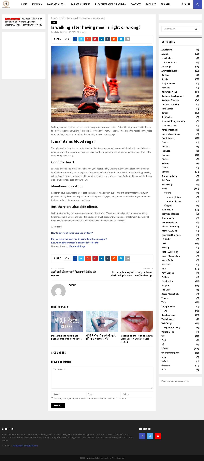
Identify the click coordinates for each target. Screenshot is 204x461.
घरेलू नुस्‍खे (168, 205)
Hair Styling (166, 184)
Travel (164, 311)
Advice (164, 54)
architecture (167, 58)
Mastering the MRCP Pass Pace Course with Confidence (66, 337)
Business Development (172, 96)
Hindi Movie (167, 210)
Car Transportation (170, 104)
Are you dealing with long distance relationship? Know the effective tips (131, 274)
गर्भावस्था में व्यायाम (174, 201)
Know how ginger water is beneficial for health (74, 242)
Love (163, 243)
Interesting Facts (169, 222)
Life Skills (166, 239)
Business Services (170, 100)
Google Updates (169, 176)
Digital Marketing (172, 327)
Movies (36, 4)
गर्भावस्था (167, 193)
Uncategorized (168, 315)
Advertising (166, 50)
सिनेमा (163, 370)
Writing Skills (167, 332)
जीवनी (163, 340)
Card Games (167, 109)
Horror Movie (167, 218)
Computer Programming (173, 121)
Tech (163, 302)
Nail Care (165, 264)
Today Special (168, 306)
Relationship (167, 281)
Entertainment (168, 138)
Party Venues (167, 273)
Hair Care (165, 180)
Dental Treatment (169, 130)
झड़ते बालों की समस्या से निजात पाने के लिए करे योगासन (73, 274)
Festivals (165, 151)
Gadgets (165, 163)
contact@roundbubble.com (25, 446)
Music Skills (167, 260)
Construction (170, 62)
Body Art (165, 88)
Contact (136, 4)
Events (164, 142)
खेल (162, 336)
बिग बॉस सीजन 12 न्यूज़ (170, 353)
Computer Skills (168, 125)
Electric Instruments (170, 134)
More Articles (55, 4)
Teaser (164, 298)
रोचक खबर (165, 365)
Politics (165, 277)
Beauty (164, 79)
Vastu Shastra (168, 319)
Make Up (165, 248)
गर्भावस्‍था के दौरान (174, 197)
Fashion (165, 146)
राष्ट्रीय (163, 357)
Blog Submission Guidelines (110, 4)
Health (54, 22)
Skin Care (165, 290)
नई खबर (164, 348)
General (165, 172)
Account (151, 4)
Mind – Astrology (169, 252)
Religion (165, 285)
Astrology (166, 66)
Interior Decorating (170, 226)
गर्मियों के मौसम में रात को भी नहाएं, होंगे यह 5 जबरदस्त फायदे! (101, 337)
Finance (165, 155)
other (163, 269)
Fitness (164, 159)
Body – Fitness (168, 83)
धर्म (162, 344)
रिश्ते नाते (164, 361)
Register (166, 4)
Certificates (166, 117)
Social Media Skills (170, 294)
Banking (165, 75)
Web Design (167, 323)
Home (24, 4)
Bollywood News (169, 92)
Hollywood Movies (170, 214)
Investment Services (171, 235)
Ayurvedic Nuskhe (80, 4)
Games (164, 167)
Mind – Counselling (170, 256)
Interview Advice (169, 231)
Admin (56, 32)
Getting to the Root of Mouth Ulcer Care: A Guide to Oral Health (137, 339)
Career (164, 113)
